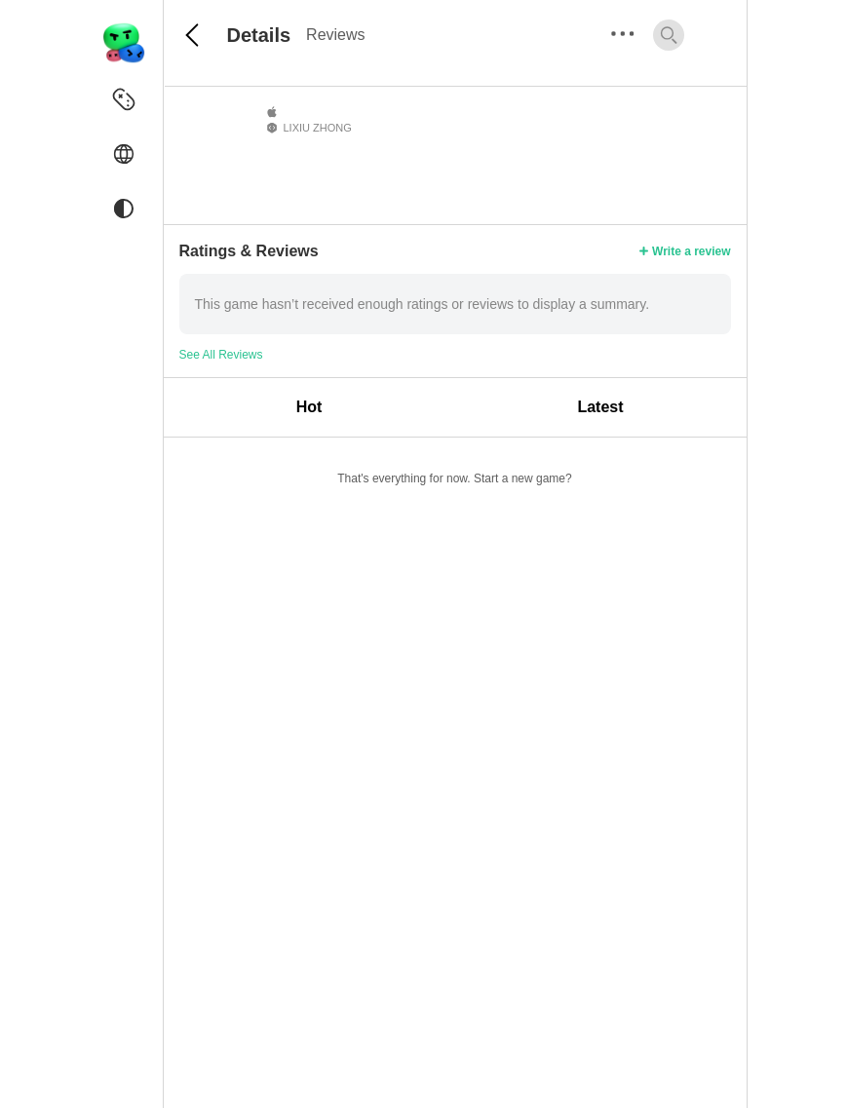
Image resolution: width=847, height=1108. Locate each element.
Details (259, 35)
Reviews (335, 34)
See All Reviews (221, 355)
